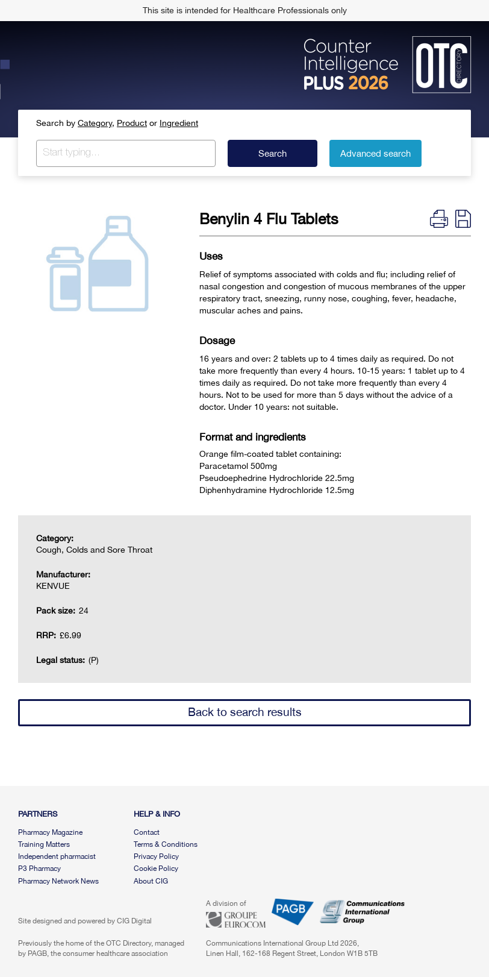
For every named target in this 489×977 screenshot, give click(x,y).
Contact (147, 832)
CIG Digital (134, 921)
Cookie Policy (156, 868)
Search (272, 153)
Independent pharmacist (57, 856)
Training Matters (44, 844)
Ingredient (179, 123)
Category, (96, 123)
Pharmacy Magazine (50, 832)
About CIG (151, 881)
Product (132, 123)
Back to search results (245, 711)
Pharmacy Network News (58, 881)
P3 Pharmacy (39, 868)
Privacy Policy (156, 856)
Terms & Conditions (166, 844)
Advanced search (375, 153)
